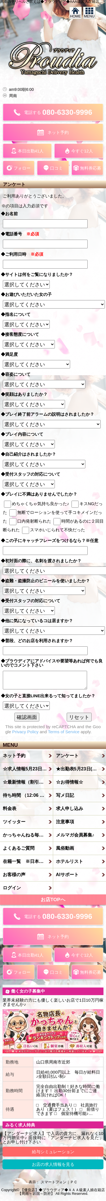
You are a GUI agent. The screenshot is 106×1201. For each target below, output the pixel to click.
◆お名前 (11, 213)
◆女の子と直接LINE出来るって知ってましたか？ (50, 695)
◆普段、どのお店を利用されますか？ (39, 640)
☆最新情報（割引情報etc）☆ (28, 781)
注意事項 (65, 821)
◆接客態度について (22, 334)
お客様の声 (14, 874)
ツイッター (14, 821)
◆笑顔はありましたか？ (26, 394)
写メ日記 (65, 795)
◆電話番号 (20, 233)
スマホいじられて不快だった (53, 529)
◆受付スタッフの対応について (32, 474)
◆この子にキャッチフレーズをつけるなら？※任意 (52, 540)
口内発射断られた (30, 521)
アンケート (67, 755)
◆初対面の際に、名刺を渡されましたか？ (43, 560)
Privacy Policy (25, 731)
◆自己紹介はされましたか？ (30, 454)
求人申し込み (69, 808)
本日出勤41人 (27, 151)
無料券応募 (87, 168)
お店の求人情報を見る (53, 1164)
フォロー (19, 168)
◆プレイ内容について (24, 434)
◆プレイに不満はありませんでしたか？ (41, 494)
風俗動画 (65, 848)
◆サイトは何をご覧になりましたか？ (39, 274)
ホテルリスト (69, 861)
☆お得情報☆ (69, 781)
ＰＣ (73, 1182)
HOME (75, 13)
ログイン (12, 887)
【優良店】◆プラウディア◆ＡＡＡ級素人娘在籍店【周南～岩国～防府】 (61, 1192)
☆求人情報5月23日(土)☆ (28, 768)
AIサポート (67, 874)
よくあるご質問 (18, 848)
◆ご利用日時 (22, 254)
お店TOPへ (53, 899)
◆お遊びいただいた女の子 (28, 294)
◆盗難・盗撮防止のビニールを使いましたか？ (47, 580)
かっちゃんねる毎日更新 (28, 834)
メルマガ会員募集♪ (75, 834)
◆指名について (18, 314)
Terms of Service (63, 731)
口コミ (53, 168)
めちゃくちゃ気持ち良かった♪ (36, 503)
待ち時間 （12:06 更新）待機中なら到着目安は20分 (28, 795)
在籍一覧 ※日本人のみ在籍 (28, 861)
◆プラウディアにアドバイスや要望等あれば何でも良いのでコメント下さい (52, 662)
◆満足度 (11, 354)
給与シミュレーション (53, 1151)
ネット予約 (53, 132)
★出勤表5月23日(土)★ (79, 768)
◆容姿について (18, 374)
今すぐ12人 (78, 151)
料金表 (9, 808)
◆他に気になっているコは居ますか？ (39, 620)
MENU (89, 13)
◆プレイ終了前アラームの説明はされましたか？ (49, 414)
